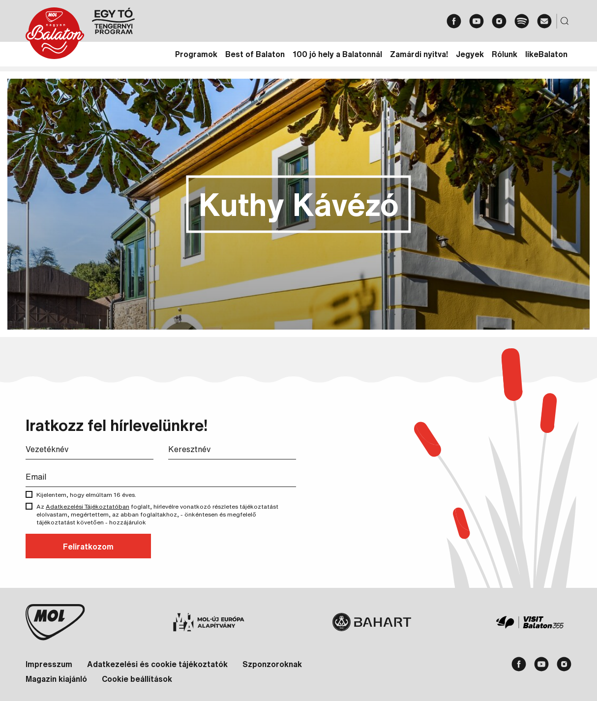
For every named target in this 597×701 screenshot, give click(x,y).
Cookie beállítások (137, 679)
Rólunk (504, 54)
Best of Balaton (255, 54)
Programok (196, 54)
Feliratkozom (88, 546)
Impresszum (49, 664)
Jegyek (470, 54)
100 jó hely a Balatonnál (337, 54)
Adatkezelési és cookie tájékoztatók (157, 664)
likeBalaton (546, 54)
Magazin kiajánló (56, 679)
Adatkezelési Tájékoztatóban (87, 506)
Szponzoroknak (272, 664)
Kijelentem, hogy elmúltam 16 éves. (93, 495)
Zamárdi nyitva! (419, 54)
